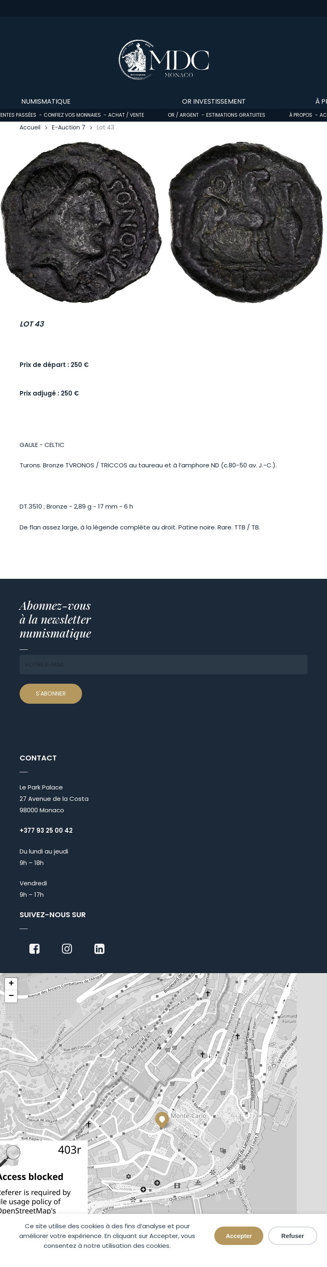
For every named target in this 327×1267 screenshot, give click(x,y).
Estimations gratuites (235, 114)
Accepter (239, 1235)
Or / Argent (183, 114)
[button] (162, 1119)
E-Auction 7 (68, 127)
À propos (300, 114)
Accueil (30, 127)
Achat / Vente (126, 114)
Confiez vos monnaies (72, 114)
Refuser (292, 1235)
